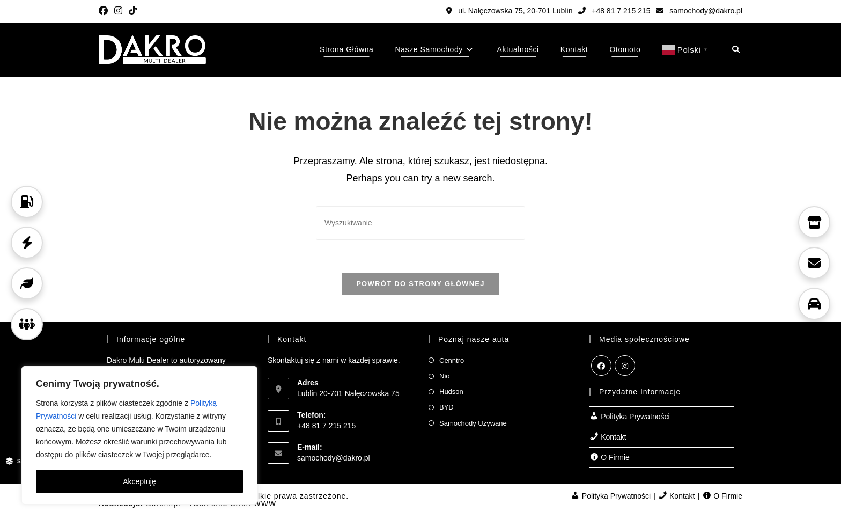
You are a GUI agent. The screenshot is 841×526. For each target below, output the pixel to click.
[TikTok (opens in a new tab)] (133, 11)
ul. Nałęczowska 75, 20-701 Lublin (509, 10)
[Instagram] (625, 365)
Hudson (451, 392)
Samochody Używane (473, 423)
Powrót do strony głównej (420, 284)
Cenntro (451, 360)
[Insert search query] (420, 223)
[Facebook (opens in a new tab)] (105, 11)
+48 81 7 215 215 (614, 10)
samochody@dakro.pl (699, 10)
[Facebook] (601, 365)
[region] (139, 435)
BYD (446, 407)
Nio (444, 376)
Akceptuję (139, 481)
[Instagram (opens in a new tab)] (118, 11)
